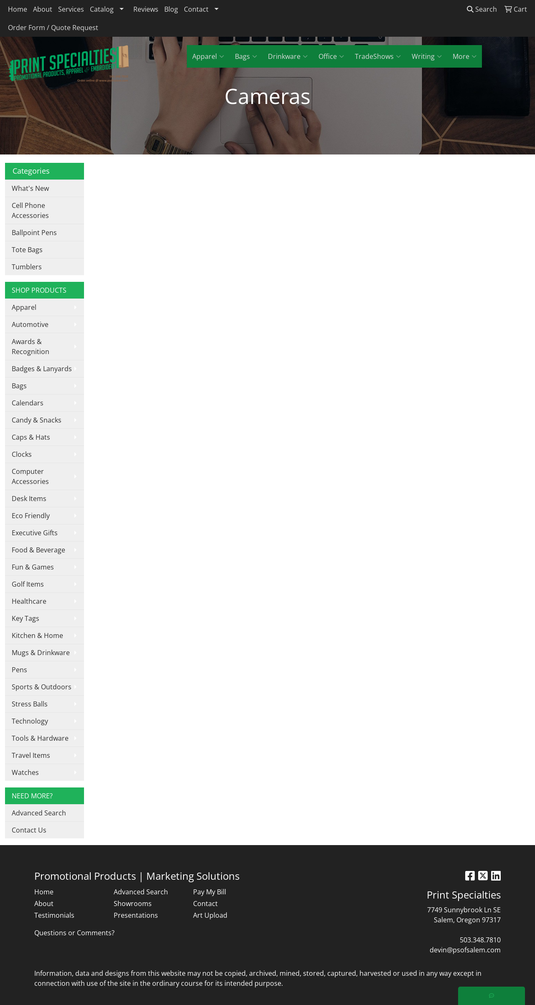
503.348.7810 (480, 939)
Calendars (27, 403)
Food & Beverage (38, 549)
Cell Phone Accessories (30, 210)
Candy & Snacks (36, 420)
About (42, 9)
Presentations (136, 915)
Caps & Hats (31, 437)
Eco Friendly (31, 515)
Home (17, 9)
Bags (246, 56)
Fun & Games (33, 567)
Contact (196, 9)
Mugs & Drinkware (41, 652)
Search (482, 9)
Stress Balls (30, 704)
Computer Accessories (30, 476)
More (464, 56)
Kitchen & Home (37, 635)
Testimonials (54, 915)
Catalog (102, 9)
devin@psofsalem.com (465, 949)
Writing (427, 56)
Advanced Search (39, 813)
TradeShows (378, 56)
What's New (30, 188)
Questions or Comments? (74, 932)
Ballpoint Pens (34, 232)
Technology (30, 721)
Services (71, 9)
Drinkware (288, 56)
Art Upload (210, 915)
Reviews (145, 9)
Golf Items (28, 584)
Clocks (22, 454)
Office (331, 56)
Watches (25, 772)
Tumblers (27, 266)
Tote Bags (27, 249)
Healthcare (29, 601)
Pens (19, 669)
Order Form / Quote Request (53, 27)
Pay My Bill (209, 891)
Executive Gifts (35, 532)
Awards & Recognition (30, 346)
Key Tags (25, 618)
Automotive (30, 324)
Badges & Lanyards (42, 368)
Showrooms (133, 903)
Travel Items (31, 755)
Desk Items (29, 498)
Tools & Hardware (40, 738)
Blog (171, 9)
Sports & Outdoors (41, 686)
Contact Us (29, 830)
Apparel (208, 56)
